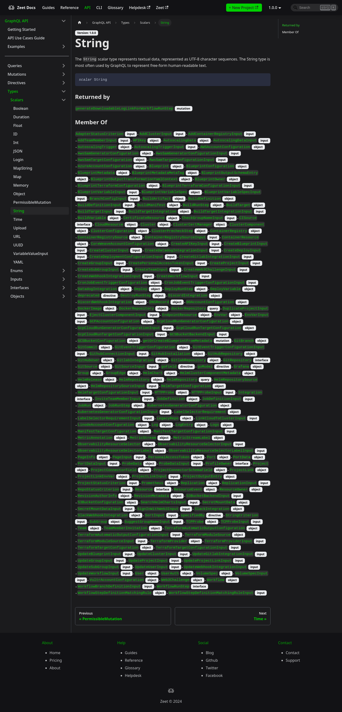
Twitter (212, 667)
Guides (48, 7)
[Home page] (79, 22)
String (18, 210)
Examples (16, 46)
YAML (18, 262)
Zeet (162, 7)
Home (55, 652)
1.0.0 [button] (273, 7)
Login (18, 159)
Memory (20, 185)
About (55, 667)
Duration (21, 117)
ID (15, 134)
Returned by (290, 25)
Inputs (16, 279)
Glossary (116, 7)
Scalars (16, 99)
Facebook (214, 675)
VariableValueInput (30, 253)
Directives (16, 82)
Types (13, 91)
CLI (99, 7)
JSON (17, 151)
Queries (15, 65)
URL (16, 236)
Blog (210, 652)
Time (17, 219)
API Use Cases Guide (26, 38)
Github (212, 660)
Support (293, 660)
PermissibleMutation (32, 202)
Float (17, 125)
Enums (16, 270)
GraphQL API (16, 20)
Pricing (56, 660)
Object (19, 193)
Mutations (17, 74)
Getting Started (22, 29)
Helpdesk (139, 7)
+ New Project (243, 7)
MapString (22, 168)
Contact (292, 652)
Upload (19, 228)
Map (17, 176)
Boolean (20, 108)
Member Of (290, 32)
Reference (69, 7)
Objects (17, 296)
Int (16, 142)
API (87, 7)
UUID (18, 245)
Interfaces (19, 287)
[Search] (314, 7)
